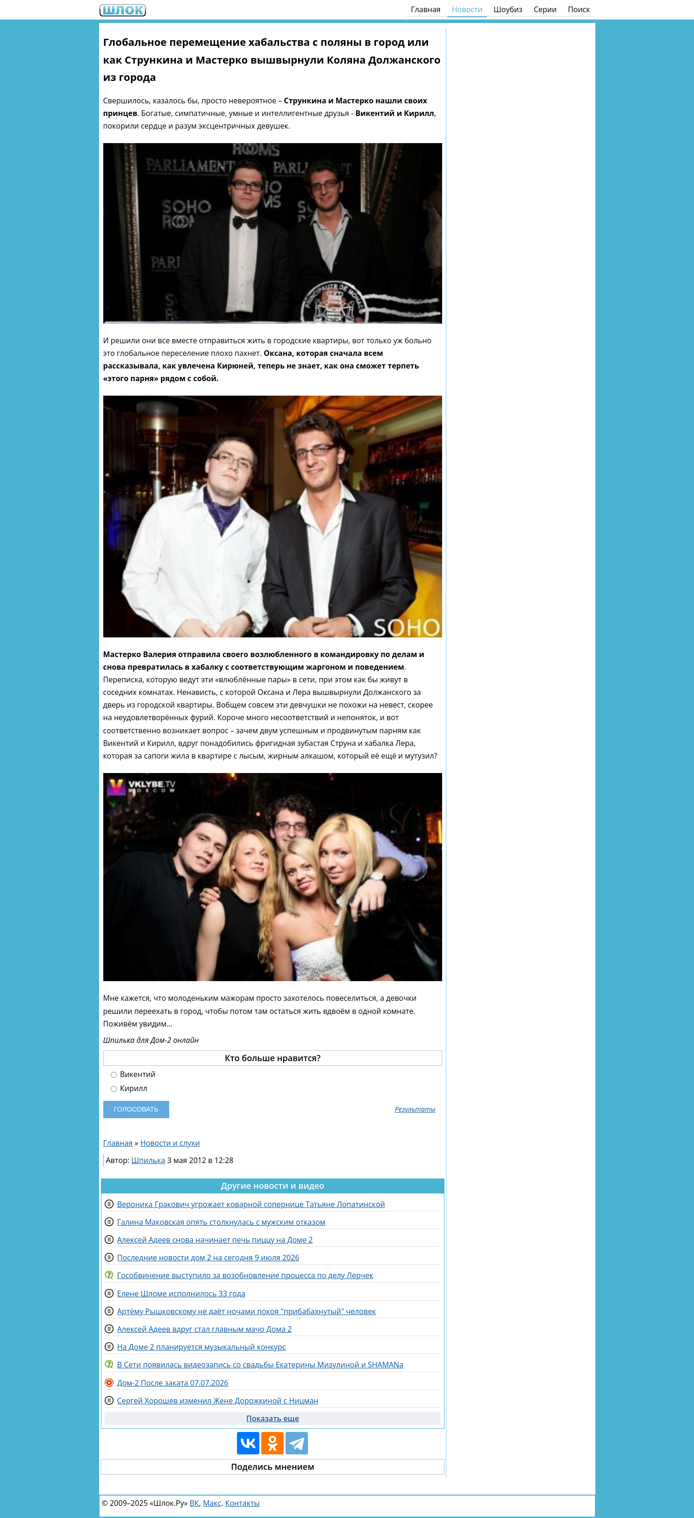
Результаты (415, 1109)
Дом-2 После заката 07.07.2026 (173, 1383)
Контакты (242, 1503)
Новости (467, 9)
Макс (212, 1503)
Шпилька (148, 1160)
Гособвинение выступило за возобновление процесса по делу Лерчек (245, 1275)
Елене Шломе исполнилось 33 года (181, 1293)
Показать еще (272, 1418)
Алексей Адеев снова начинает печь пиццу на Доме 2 (215, 1240)
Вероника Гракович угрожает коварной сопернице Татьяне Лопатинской (251, 1204)
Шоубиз (508, 9)
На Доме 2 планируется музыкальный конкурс (201, 1347)
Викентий (133, 1074)
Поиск (579, 9)
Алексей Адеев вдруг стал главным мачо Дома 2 (204, 1329)
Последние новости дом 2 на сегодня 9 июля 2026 (208, 1257)
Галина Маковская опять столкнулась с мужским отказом (221, 1222)
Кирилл (129, 1088)
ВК (194, 1503)
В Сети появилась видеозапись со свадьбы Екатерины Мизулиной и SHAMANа (260, 1364)
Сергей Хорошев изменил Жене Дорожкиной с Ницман (218, 1400)
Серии (545, 9)
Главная (425, 9)
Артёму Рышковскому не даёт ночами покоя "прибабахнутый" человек (246, 1311)
